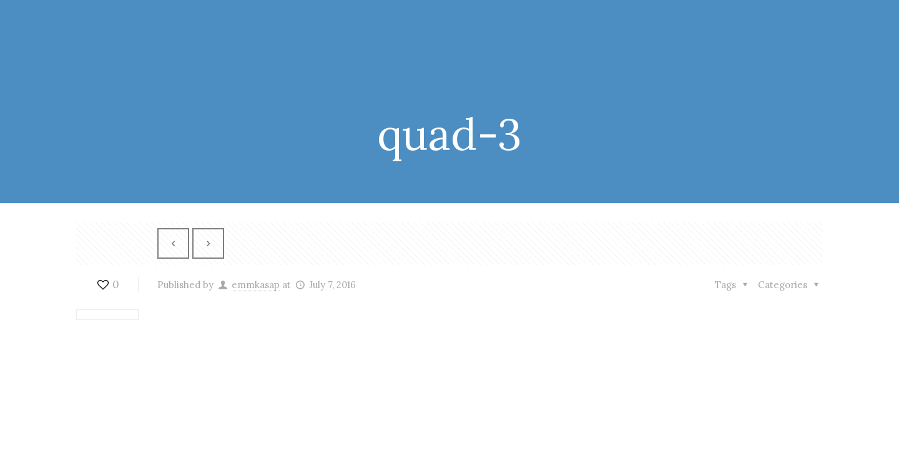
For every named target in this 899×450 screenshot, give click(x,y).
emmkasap (256, 285)
